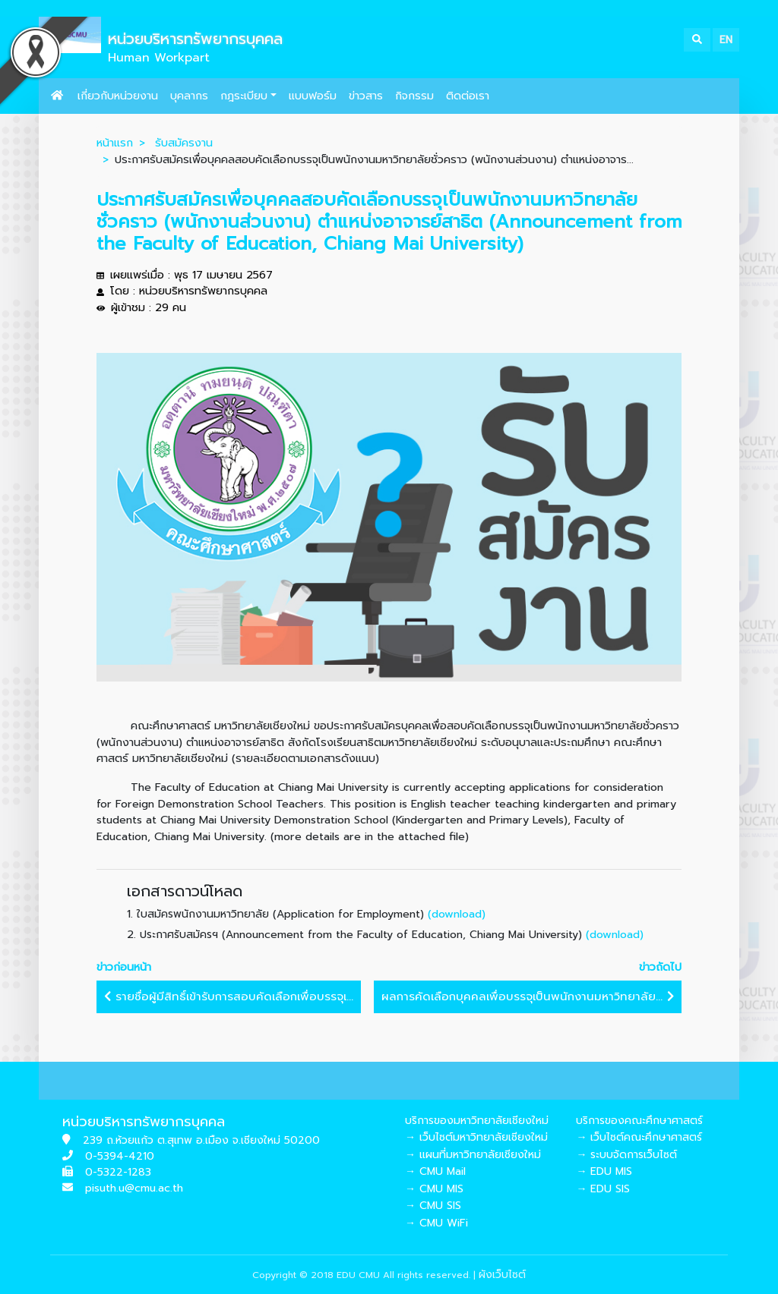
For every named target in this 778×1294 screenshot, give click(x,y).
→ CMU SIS (433, 1206)
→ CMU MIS (434, 1189)
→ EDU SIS (603, 1189)
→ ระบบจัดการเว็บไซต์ (626, 1155)
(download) (456, 913)
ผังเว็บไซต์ (502, 1275)
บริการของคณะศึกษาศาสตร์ (639, 1121)
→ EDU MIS (604, 1171)
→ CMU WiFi (436, 1223)
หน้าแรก (114, 142)
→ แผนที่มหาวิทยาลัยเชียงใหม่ (473, 1155)
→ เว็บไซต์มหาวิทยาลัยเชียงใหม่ (476, 1137)
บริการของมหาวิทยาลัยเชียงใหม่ (477, 1121)
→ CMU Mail (435, 1171)
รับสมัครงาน (184, 142)
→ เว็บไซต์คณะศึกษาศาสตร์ (639, 1137)
